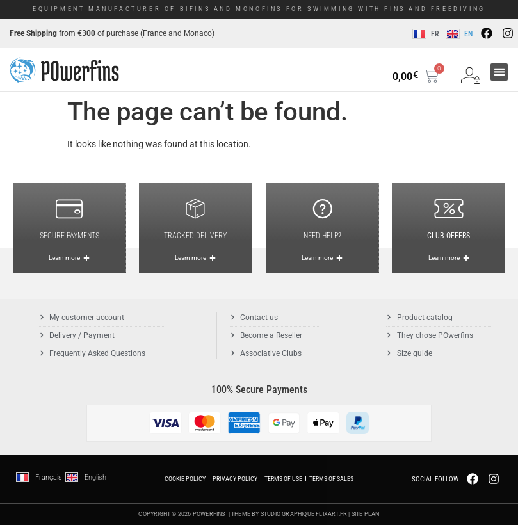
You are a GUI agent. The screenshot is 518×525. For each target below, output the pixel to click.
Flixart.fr (331, 514)
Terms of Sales (331, 478)
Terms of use (283, 478)
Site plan (366, 514)
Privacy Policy (235, 478)
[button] (499, 72)
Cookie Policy (185, 478)
